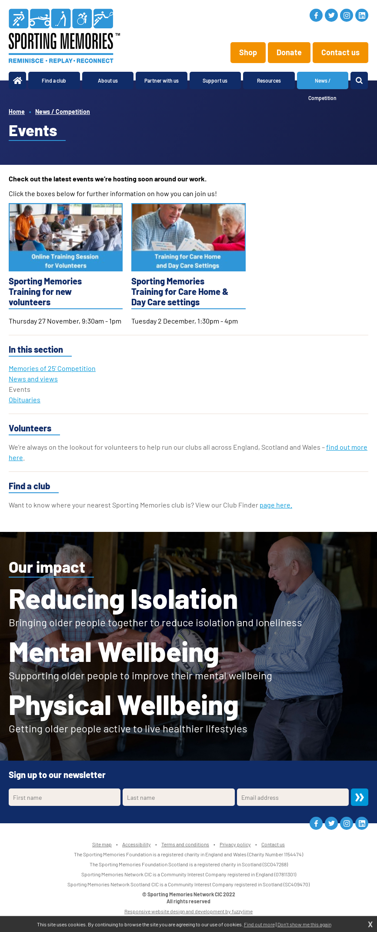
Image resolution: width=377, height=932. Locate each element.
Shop (248, 52)
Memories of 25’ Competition (52, 368)
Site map (102, 844)
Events (19, 389)
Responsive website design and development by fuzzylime (188, 911)
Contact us (340, 52)
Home (17, 111)
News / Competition (62, 111)
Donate (289, 52)
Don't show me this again (304, 924)
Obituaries (24, 399)
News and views (33, 378)
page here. (276, 505)
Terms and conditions (185, 844)
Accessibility (136, 844)
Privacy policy (235, 844)
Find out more (259, 924)
